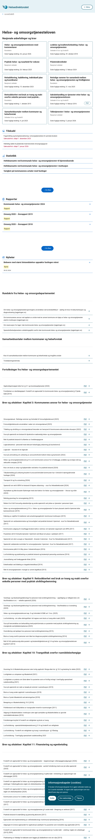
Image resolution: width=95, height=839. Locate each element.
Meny (88, 7)
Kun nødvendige (65, 798)
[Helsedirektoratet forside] (16, 7)
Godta (52, 798)
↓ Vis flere (47, 190)
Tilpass (79, 798)
